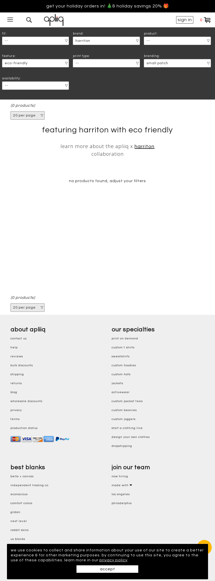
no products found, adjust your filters (107, 181)
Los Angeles (121, 494)
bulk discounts (21, 365)
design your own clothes (131, 437)
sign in (185, 19)
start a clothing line (127, 428)
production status (24, 428)
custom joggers (124, 419)
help (14, 347)
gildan (15, 512)
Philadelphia (122, 503)
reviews (16, 356)
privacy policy (113, 560)
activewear (121, 392)
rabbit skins (19, 530)
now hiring (120, 476)
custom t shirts (123, 347)
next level (18, 521)
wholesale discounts (26, 401)
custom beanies (124, 410)
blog (13, 392)
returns (16, 383)
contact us (18, 338)
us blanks (17, 539)
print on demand (125, 338)
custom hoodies (124, 365)
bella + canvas (22, 476)
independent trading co (29, 485)
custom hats (121, 374)
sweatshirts (121, 356)
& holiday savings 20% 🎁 (140, 6)
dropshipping (122, 446)
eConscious (19, 494)
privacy (16, 410)
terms (15, 419)
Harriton (144, 146)
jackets (117, 383)
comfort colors (21, 503)
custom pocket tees (127, 401)
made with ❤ (122, 485)
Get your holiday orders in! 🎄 (79, 6)
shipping (17, 374)
